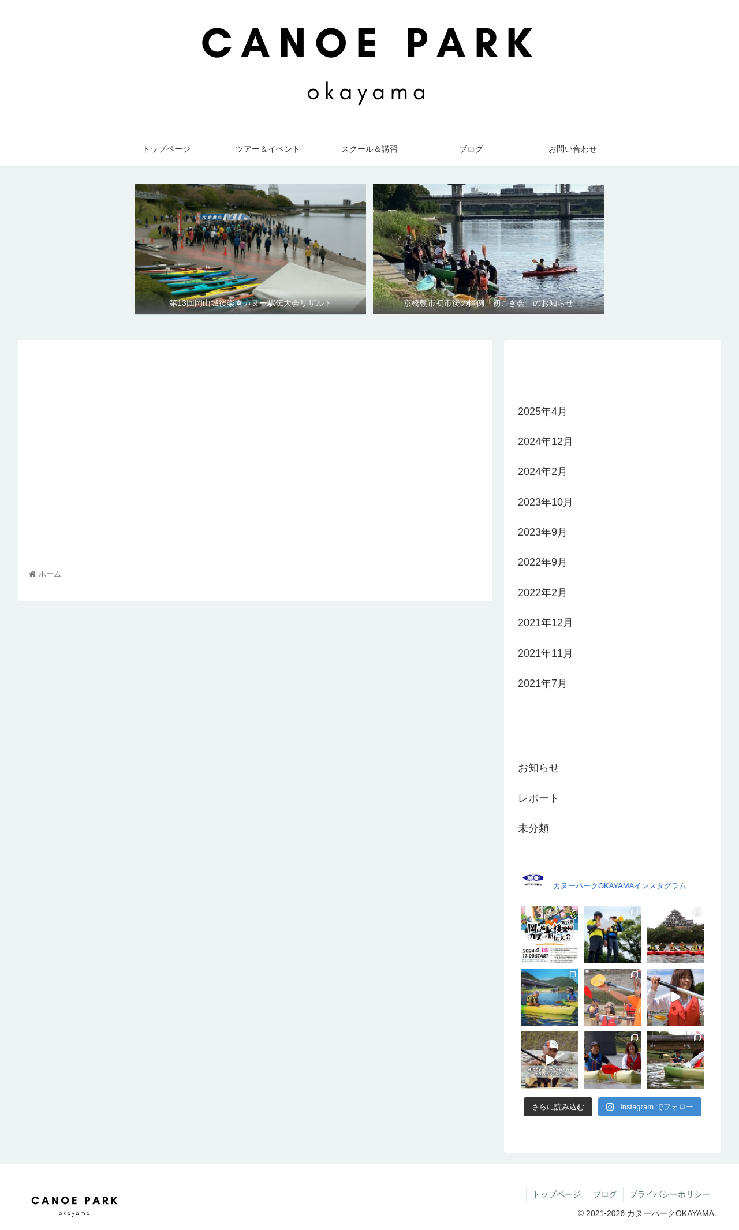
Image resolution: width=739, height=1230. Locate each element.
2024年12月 (545, 441)
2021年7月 (543, 683)
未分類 (533, 828)
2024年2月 (543, 471)
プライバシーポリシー (669, 1194)
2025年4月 (543, 411)
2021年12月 (545, 623)
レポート (538, 798)
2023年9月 (543, 532)
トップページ (556, 1194)
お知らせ (538, 767)
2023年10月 (545, 502)
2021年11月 (545, 653)
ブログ (605, 1194)
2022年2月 (543, 593)
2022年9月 (543, 562)
